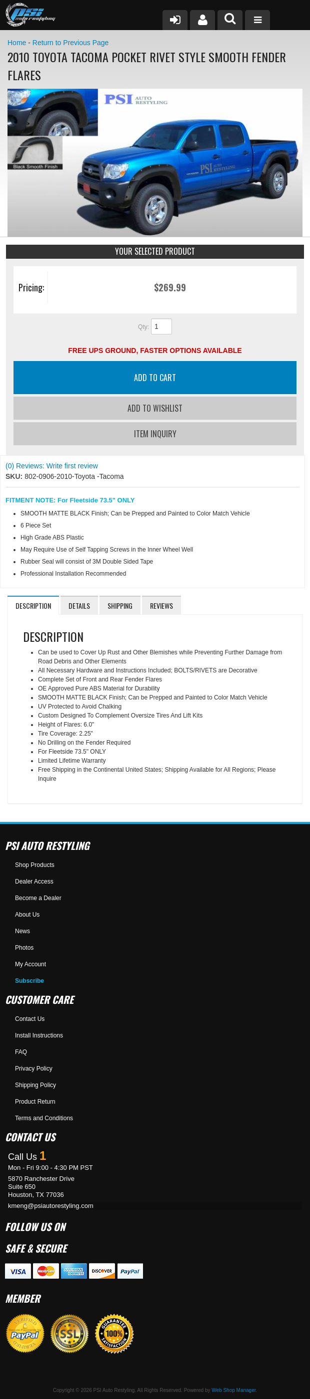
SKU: (15, 476)
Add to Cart (155, 378)
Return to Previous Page (70, 43)
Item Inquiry (155, 434)
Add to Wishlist (155, 408)
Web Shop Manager (234, 1390)
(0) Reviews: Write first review (52, 466)
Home (17, 43)
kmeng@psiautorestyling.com (51, 1205)
